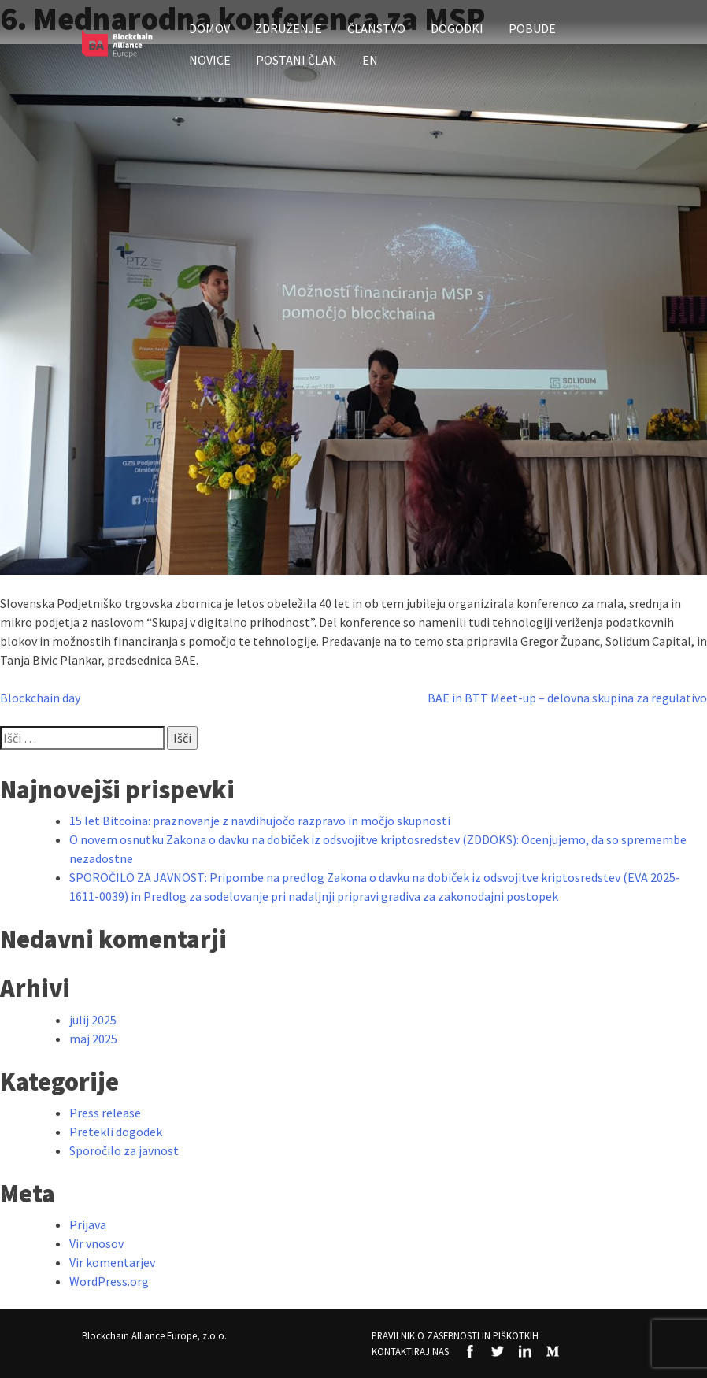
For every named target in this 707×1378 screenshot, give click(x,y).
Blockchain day (40, 698)
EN (370, 60)
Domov (209, 28)
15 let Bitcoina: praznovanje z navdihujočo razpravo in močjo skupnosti (259, 820)
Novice (210, 60)
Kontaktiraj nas (410, 1351)
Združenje (288, 28)
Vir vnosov (96, 1243)
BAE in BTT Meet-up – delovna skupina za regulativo (567, 698)
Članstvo (376, 28)
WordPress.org (109, 1281)
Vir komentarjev (112, 1262)
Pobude (532, 28)
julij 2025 (93, 1020)
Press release (105, 1113)
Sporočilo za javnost (124, 1150)
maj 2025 (93, 1038)
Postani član (296, 60)
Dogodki (457, 28)
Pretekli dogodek (115, 1131)
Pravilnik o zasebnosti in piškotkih (455, 1335)
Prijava (87, 1224)
